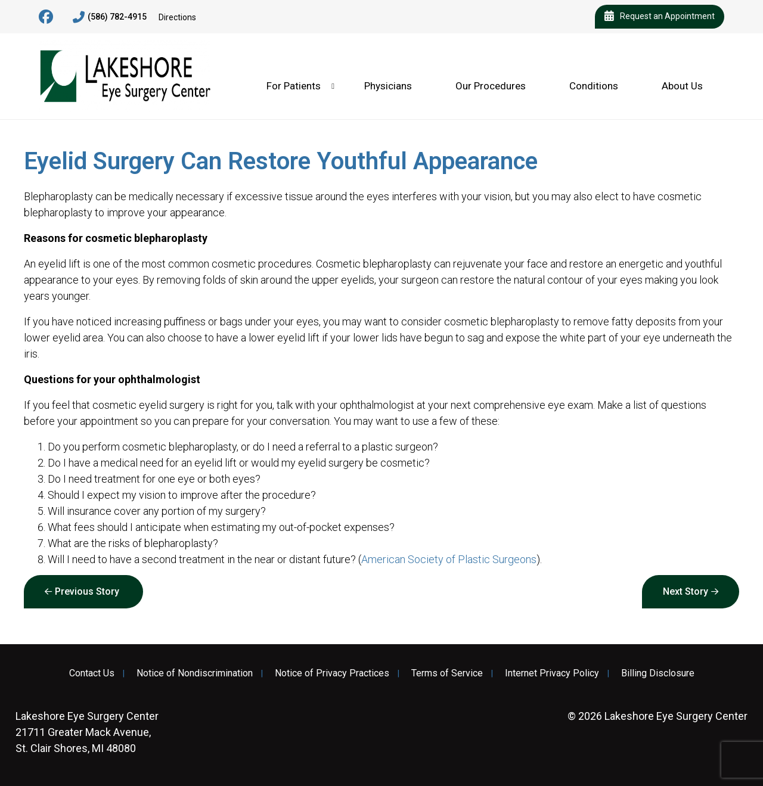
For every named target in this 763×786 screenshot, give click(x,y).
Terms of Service (447, 673)
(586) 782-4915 (110, 17)
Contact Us (91, 673)
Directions (177, 17)
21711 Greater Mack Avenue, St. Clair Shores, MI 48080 (87, 732)
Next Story (685, 591)
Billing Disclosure (657, 673)
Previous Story (87, 591)
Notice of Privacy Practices (332, 673)
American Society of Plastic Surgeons (448, 559)
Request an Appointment (659, 17)
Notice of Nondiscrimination (195, 673)
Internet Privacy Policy (552, 673)
